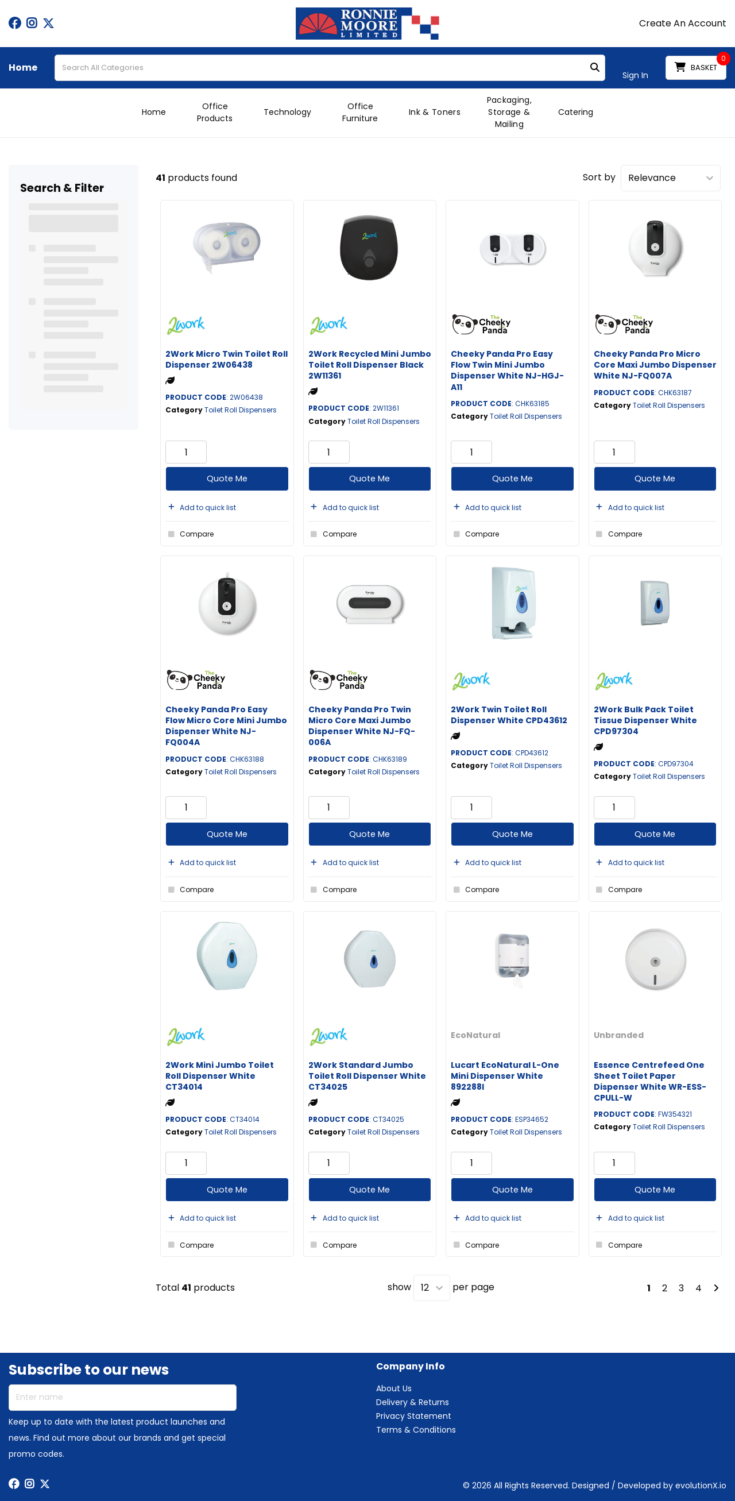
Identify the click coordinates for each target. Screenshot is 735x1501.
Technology (287, 112)
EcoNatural (475, 1035)
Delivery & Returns (412, 1402)
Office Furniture (360, 112)
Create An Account (682, 23)
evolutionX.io (700, 1485)
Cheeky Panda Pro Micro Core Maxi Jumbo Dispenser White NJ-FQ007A (655, 364)
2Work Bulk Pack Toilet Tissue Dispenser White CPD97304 (645, 720)
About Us (394, 1388)
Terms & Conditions (416, 1430)
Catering (575, 112)
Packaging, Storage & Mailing (509, 112)
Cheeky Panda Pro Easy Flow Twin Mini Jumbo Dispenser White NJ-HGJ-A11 (507, 370)
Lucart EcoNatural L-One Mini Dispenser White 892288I (505, 1076)
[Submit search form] (594, 68)
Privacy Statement (413, 1416)
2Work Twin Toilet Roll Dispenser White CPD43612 (509, 715)
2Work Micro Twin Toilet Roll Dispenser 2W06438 (226, 359)
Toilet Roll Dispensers (240, 410)
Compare (189, 534)
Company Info (410, 1366)
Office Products (215, 112)
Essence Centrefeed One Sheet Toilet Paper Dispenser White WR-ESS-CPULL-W (650, 1081)
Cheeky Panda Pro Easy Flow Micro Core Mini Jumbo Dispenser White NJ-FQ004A (226, 726)
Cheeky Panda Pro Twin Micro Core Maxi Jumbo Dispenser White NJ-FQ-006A (361, 726)
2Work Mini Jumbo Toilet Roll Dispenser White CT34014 (219, 1076)
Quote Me (227, 478)
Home (23, 67)
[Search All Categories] (330, 68)
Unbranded (619, 1035)
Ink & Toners (435, 112)
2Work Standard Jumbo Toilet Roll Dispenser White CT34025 (367, 1076)
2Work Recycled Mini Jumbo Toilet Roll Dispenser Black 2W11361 (369, 364)
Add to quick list (200, 507)
